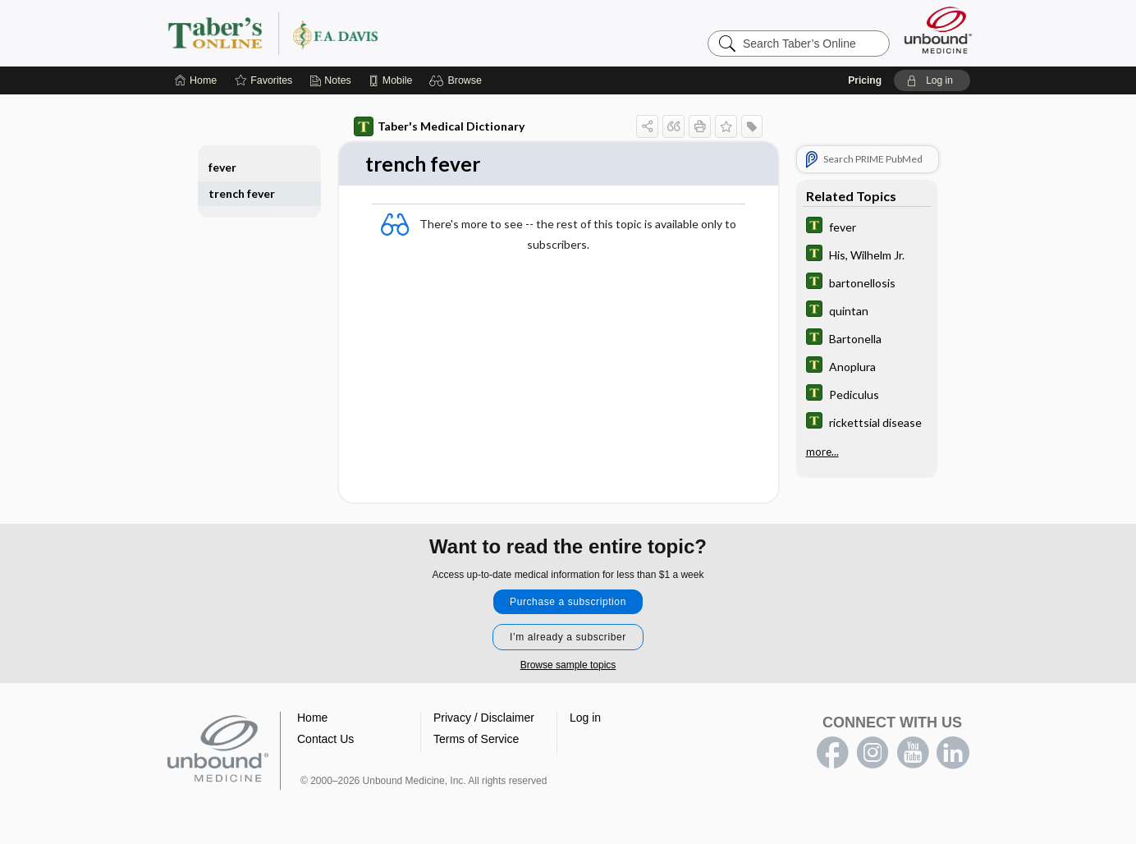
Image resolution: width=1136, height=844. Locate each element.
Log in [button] (585, 718)
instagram (872, 753)
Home (312, 718)
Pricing (865, 80)
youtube (912, 753)
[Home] (196, 80)
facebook (832, 753)
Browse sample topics (568, 666)
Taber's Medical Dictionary (439, 126)
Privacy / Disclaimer (483, 718)
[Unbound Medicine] (938, 30)
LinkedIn (953, 753)
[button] (457, 80)
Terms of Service (476, 739)
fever (222, 167)
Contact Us (325, 739)
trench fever (241, 193)
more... (822, 451)
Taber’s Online (371, 32)
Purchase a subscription (568, 602)
